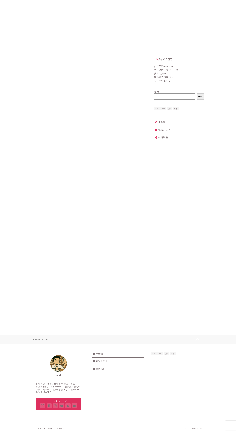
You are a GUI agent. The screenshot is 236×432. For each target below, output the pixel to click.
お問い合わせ (159, 4)
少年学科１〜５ (162, 80)
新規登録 (87, 4)
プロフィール (123, 4)
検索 (156, 91)
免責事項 (61, 428)
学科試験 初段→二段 (166, 70)
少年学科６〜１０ (163, 66)
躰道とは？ (164, 130)
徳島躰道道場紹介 (163, 77)
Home (50, 4)
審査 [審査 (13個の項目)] (163, 109)
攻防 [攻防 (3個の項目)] (169, 109)
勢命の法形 (160, 73)
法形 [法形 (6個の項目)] (175, 109)
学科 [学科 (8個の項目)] (156, 109)
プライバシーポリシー (44, 428)
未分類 (162, 122)
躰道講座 (163, 137)
